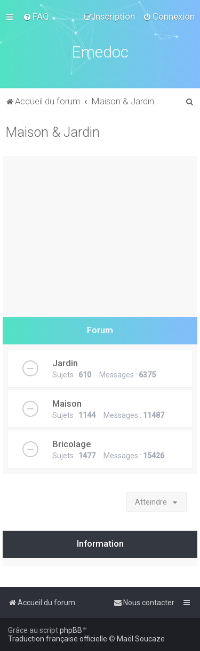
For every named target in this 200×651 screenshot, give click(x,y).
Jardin (65, 363)
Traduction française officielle (57, 638)
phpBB (71, 630)
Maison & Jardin (52, 132)
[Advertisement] (100, 234)
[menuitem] (36, 16)
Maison (67, 403)
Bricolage (71, 444)
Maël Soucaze (141, 638)
